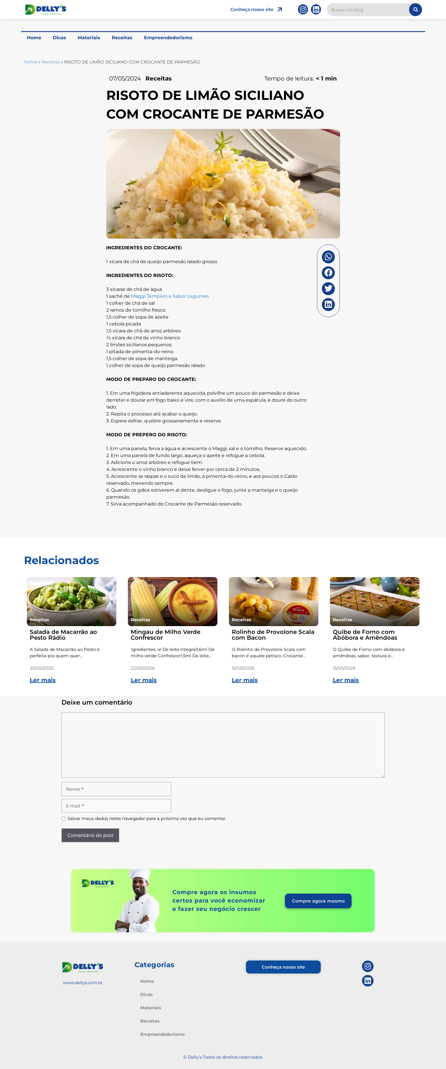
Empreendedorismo (168, 37)
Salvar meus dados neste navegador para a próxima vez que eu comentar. (147, 818)
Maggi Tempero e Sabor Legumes (170, 296)
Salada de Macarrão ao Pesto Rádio (63, 634)
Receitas (122, 37)
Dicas (59, 37)
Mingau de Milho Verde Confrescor (165, 634)
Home (34, 37)
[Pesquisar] (415, 9)
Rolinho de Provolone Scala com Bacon (273, 634)
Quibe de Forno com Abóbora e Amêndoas (365, 634)
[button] (328, 256)
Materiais (89, 37)
